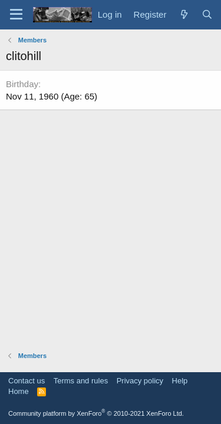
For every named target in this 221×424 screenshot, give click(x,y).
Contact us (26, 380)
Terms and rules (81, 380)
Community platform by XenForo (96, 413)
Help (180, 380)
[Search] (207, 14)
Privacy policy (140, 380)
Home (18, 391)
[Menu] (16, 14)
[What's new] (183, 14)
